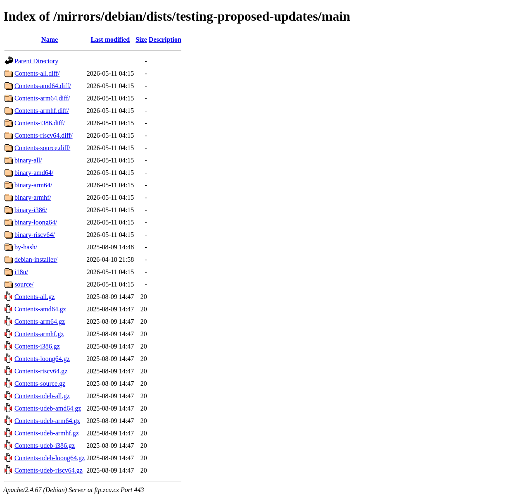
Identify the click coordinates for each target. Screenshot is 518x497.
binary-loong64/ (35, 222)
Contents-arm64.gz (39, 321)
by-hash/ (25, 247)
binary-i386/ (30, 209)
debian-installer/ (35, 259)
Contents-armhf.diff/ (41, 110)
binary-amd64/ (33, 172)
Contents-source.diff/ (42, 147)
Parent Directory (36, 61)
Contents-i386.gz (37, 346)
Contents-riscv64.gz (40, 371)
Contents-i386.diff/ (39, 123)
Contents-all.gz (34, 296)
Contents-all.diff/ (36, 73)
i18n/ (21, 271)
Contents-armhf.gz (39, 333)
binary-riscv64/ (34, 234)
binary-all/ (28, 160)
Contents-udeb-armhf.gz (46, 433)
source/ (23, 284)
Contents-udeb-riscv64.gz (48, 470)
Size (141, 39)
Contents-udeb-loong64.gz (49, 457)
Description (165, 39)
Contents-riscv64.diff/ (43, 135)
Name (49, 39)
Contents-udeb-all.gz (42, 395)
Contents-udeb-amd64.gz (47, 408)
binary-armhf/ (32, 197)
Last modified (110, 39)
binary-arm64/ (33, 185)
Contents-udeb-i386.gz (44, 445)
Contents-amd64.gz (40, 309)
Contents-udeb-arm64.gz (47, 420)
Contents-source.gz (39, 383)
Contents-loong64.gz (42, 358)
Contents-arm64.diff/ (42, 98)
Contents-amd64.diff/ (42, 85)
